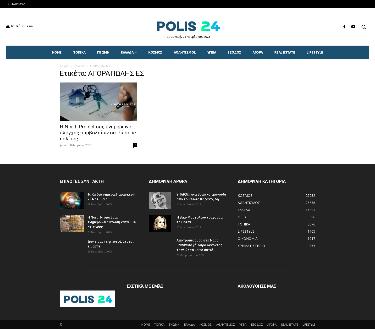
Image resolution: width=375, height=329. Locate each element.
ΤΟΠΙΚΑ (159, 325)
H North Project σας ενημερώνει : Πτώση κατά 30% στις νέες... (112, 222)
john (63, 145)
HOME (145, 325)
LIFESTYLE (309, 325)
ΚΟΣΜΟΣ (205, 325)
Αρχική (64, 66)
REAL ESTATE (289, 325)
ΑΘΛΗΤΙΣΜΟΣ (225, 325)
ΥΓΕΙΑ (243, 325)
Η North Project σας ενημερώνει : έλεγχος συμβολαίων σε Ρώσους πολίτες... (98, 133)
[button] (363, 27)
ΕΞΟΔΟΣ (257, 325)
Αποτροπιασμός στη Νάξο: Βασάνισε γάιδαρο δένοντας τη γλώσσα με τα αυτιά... (199, 245)
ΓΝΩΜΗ (174, 325)
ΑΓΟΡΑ (272, 325)
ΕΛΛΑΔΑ (189, 325)
